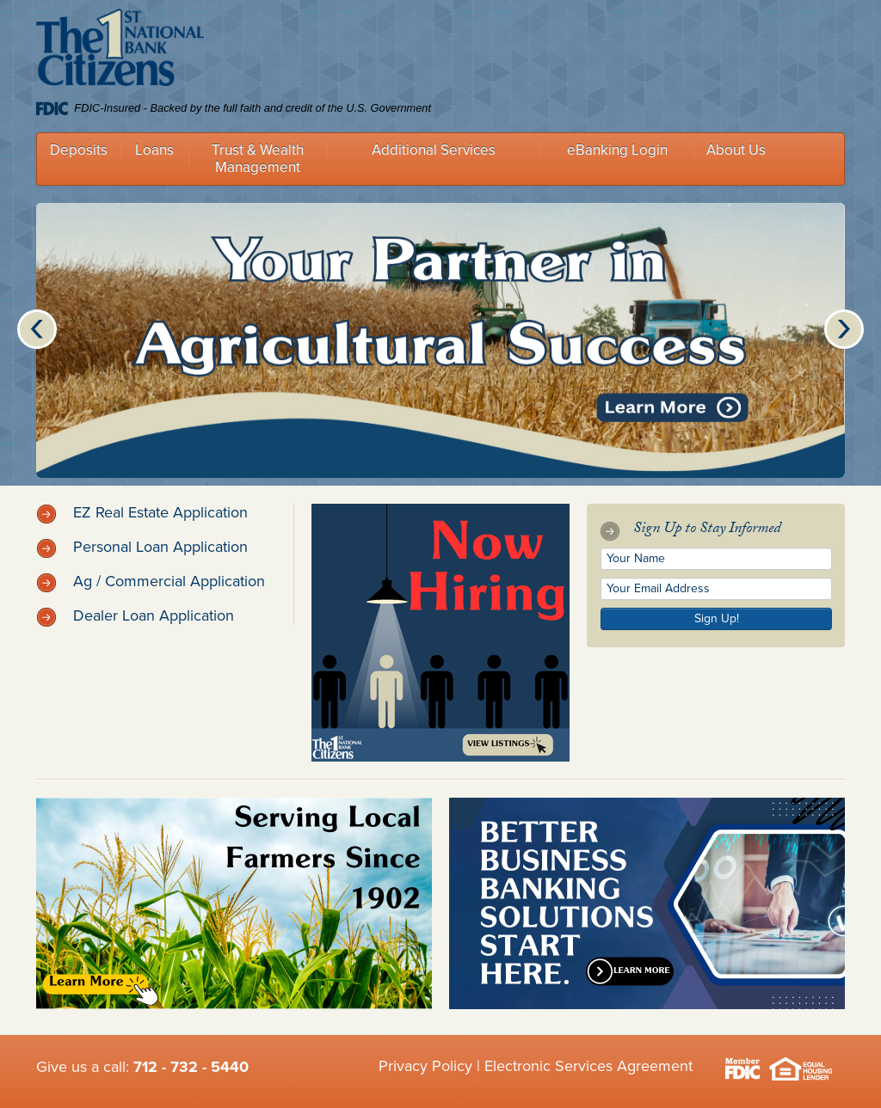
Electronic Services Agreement (588, 1065)
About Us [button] (736, 150)
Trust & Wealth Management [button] (258, 158)
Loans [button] (154, 150)
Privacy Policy (425, 1065)
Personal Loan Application (142, 546)
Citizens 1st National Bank (120, 51)
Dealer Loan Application (135, 615)
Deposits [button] (79, 150)
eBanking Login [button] (617, 150)
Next (844, 329)
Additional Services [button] (434, 150)
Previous (37, 329)
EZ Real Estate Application (142, 512)
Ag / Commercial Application (150, 581)
